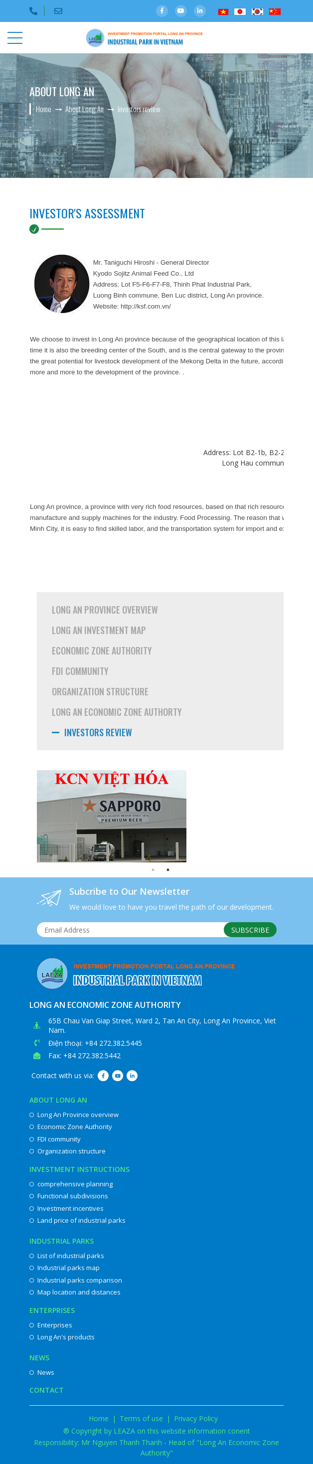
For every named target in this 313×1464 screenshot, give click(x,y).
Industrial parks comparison (75, 1280)
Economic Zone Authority (102, 650)
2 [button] (168, 870)
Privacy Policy (196, 1418)
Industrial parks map (64, 1267)
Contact (46, 1390)
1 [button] (153, 870)
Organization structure (100, 691)
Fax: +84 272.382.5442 (84, 1055)
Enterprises (52, 1310)
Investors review (98, 732)
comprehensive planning (71, 1183)
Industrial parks (61, 1241)
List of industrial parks (66, 1255)
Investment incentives (66, 1208)
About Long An (58, 1100)
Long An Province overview (105, 609)
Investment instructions (79, 1169)
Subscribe (250, 930)
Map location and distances (75, 1292)
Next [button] (291, 816)
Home (99, 1418)
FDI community (80, 670)
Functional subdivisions (68, 1195)
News (39, 1357)
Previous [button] (29, 816)
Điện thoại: (33, 11)
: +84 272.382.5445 (111, 1043)
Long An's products (62, 1336)
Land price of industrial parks (77, 1220)
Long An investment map (99, 630)
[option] (160, 816)
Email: (58, 11)
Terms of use (141, 1418)
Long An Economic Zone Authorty (117, 711)
